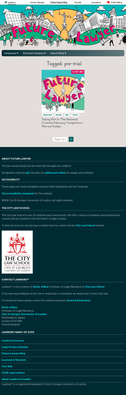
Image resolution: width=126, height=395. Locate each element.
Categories (11, 53)
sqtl (27, 172)
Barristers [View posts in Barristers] (47, 115)
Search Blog (58, 53)
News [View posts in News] (67, 115)
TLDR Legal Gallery (13, 372)
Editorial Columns (34, 53)
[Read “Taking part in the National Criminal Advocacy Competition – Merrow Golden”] (63, 91)
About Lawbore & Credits (16, 379)
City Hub (7, 366)
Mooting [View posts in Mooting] (58, 115)
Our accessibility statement (18, 193)
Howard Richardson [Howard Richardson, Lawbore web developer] (79, 300)
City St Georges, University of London (24, 314)
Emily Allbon (41, 286)
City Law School (85, 225)
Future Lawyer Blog (13, 353)
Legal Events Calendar (15, 346)
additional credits (55, 172)
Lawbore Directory (13, 340)
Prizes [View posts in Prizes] (75, 115)
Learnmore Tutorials (14, 359)
